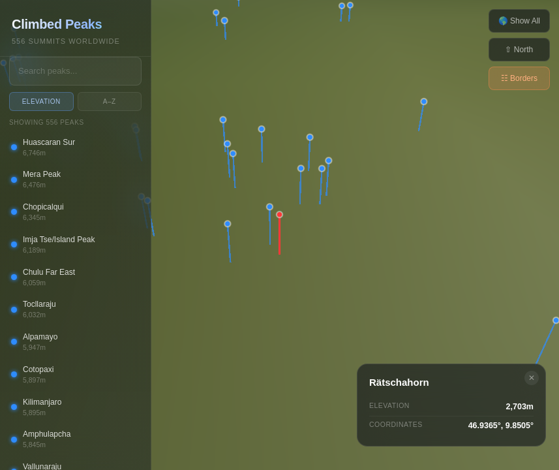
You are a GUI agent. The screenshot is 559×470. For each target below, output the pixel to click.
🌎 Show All (519, 20)
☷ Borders (519, 78)
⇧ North (519, 49)
